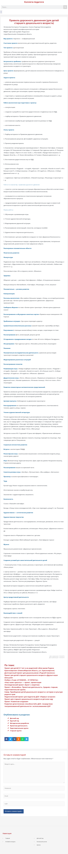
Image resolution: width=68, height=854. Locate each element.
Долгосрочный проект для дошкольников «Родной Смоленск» (29, 673)
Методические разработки (19, 723)
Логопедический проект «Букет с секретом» (22, 685)
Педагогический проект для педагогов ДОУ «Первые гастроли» (29, 697)
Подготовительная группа (19, 728)
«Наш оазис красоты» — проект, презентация (22, 682)
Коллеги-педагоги (34, 1)
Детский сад (14, 718)
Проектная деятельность (18, 726)
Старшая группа (15, 731)
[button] (1, 12)
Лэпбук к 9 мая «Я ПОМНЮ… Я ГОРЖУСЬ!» (21, 680)
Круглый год (14, 721)
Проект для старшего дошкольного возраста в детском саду (28, 699)
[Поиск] (65, 7)
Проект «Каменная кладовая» (16, 701)
